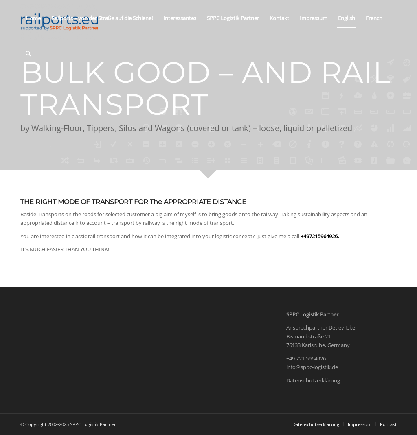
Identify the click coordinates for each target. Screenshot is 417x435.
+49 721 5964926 (306, 358)
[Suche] (28, 54)
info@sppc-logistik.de (312, 367)
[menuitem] (33, 18)
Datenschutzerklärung (313, 380)
